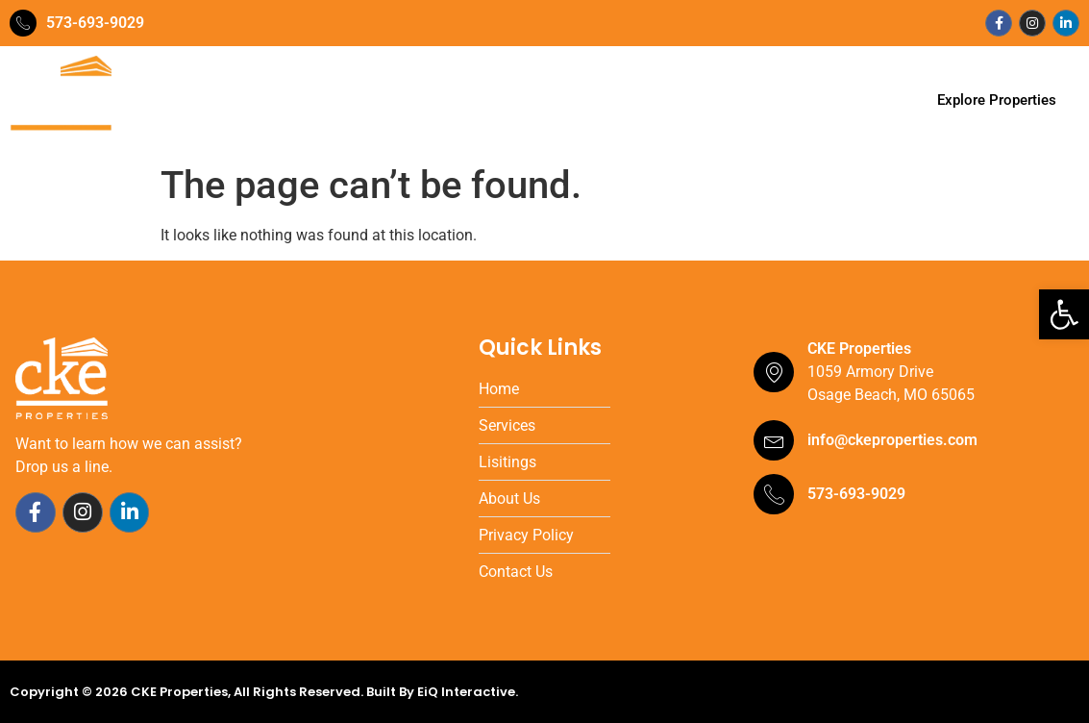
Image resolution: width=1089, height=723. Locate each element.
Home (286, 100)
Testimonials (662, 100)
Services (465, 100)
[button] (1064, 314)
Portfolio (555, 100)
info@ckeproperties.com (892, 440)
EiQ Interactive (466, 692)
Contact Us (780, 100)
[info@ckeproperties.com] (774, 440)
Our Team (370, 100)
